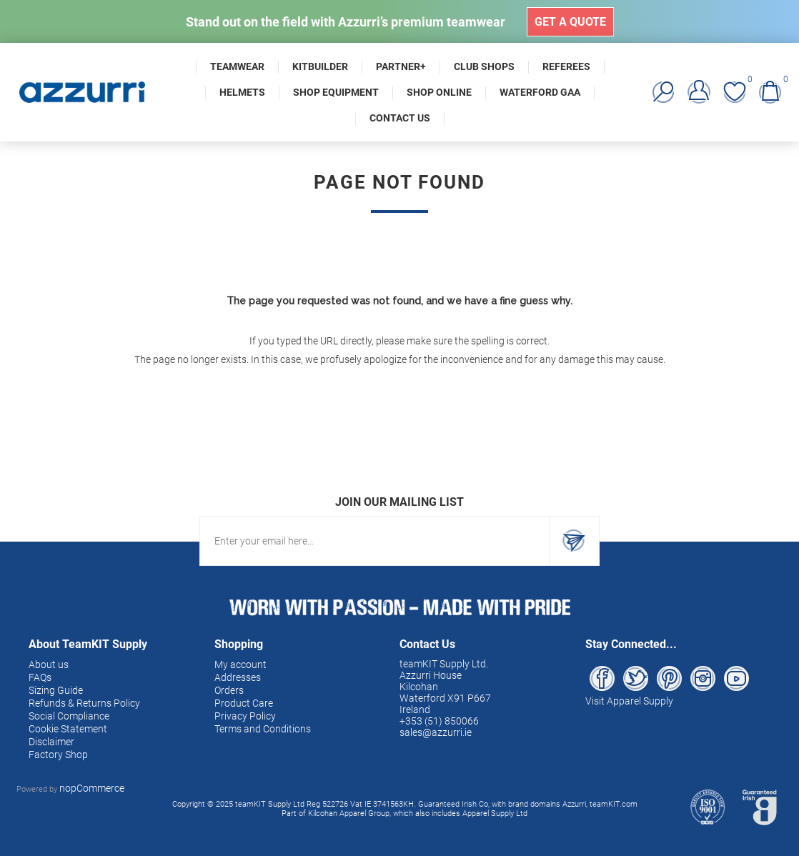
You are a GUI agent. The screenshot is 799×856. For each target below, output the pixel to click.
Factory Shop (58, 754)
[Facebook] (602, 678)
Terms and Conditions (262, 729)
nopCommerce (91, 788)
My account (240, 664)
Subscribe (574, 541)
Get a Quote (570, 22)
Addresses (237, 677)
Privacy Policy (245, 716)
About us (49, 664)
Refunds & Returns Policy (84, 703)
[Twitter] (635, 678)
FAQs (40, 677)
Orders (229, 690)
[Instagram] (702, 678)
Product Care (243, 703)
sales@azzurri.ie (436, 732)
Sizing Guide (56, 690)
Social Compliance (69, 716)
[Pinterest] (669, 678)
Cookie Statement (68, 729)
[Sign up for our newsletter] (374, 541)
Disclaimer (51, 741)
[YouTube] (736, 678)
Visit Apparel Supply (629, 701)
